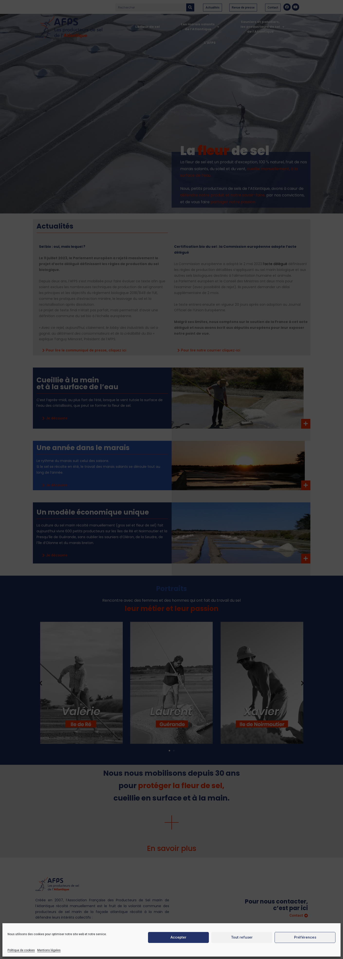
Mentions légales (49, 950)
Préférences (305, 937)
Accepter (178, 937)
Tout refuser (242, 937)
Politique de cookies (21, 950)
